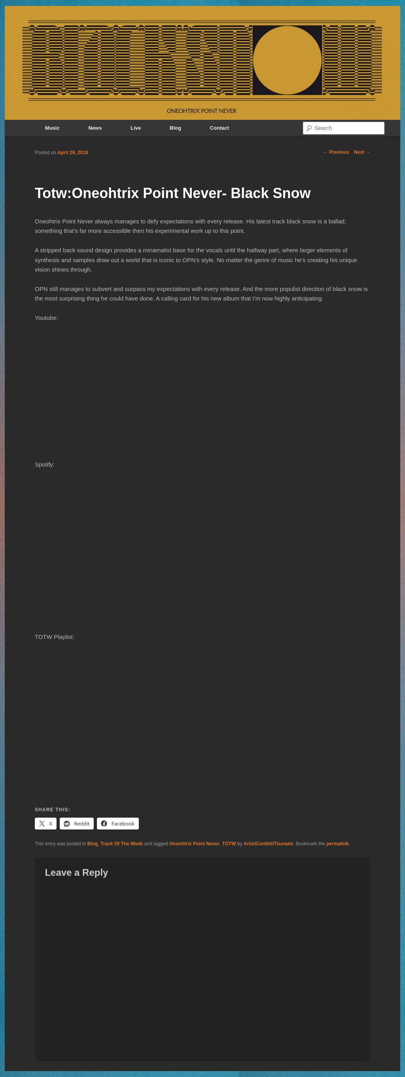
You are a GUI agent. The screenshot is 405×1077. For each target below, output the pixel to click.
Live (136, 128)
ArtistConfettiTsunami (268, 843)
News (95, 128)
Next (362, 152)
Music (52, 128)
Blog (175, 128)
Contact (219, 128)
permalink (337, 843)
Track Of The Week (121, 843)
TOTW (229, 843)
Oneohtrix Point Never (194, 843)
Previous (336, 152)
